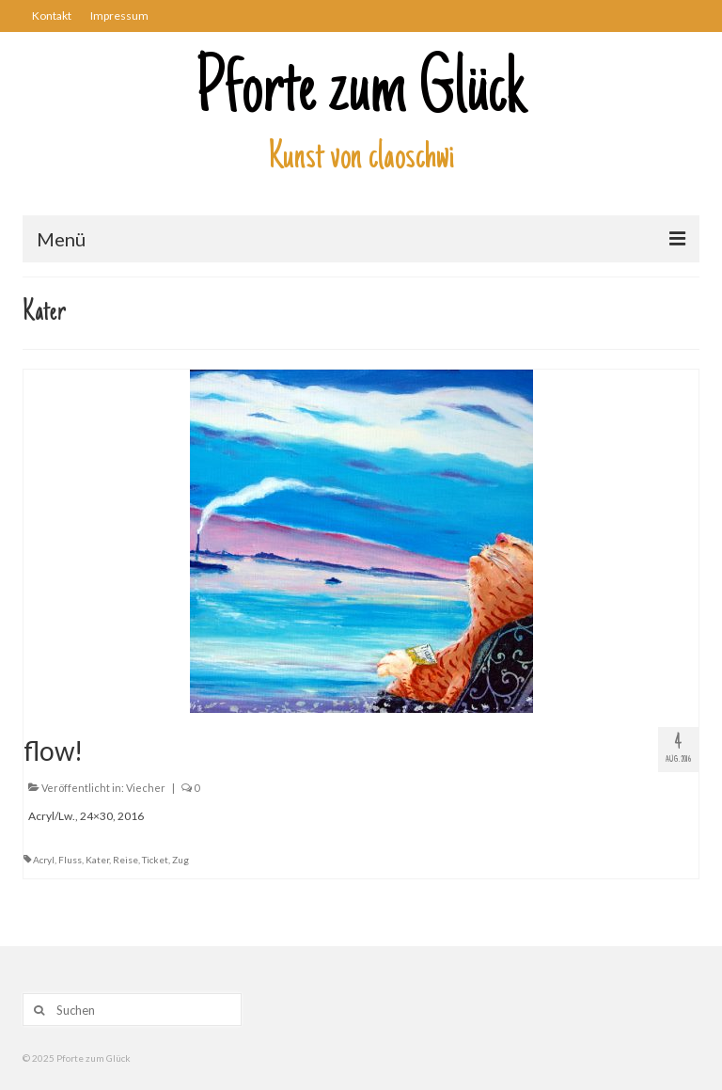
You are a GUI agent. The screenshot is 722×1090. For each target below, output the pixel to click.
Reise (125, 859)
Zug (180, 859)
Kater (97, 859)
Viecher (145, 788)
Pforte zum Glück (361, 93)
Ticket (155, 859)
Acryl (44, 859)
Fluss (70, 859)
